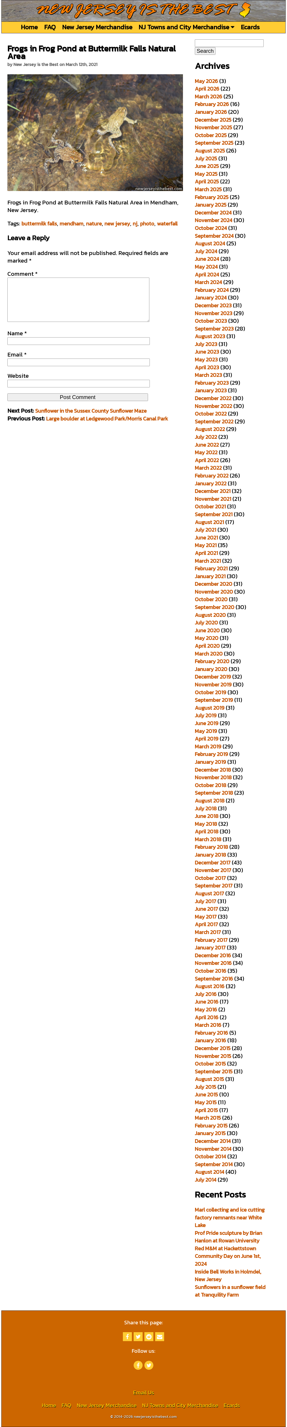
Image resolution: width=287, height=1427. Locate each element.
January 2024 (211, 298)
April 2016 (206, 1017)
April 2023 (207, 367)
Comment (22, 274)
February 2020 (212, 661)
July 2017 (205, 901)
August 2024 (210, 243)
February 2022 (211, 476)
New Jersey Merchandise (97, 27)
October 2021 (210, 506)
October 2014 (210, 1156)
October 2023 (211, 321)
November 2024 (213, 220)
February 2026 (212, 104)
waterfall (167, 223)
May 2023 (206, 359)
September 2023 (214, 329)
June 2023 (207, 352)
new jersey (117, 223)
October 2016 (210, 971)
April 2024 (207, 274)
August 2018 (209, 801)
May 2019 (206, 731)
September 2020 (214, 607)
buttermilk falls (39, 223)
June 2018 (206, 816)
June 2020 (207, 630)
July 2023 (206, 344)
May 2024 (206, 267)
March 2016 (208, 1025)
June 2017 (206, 909)
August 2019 (209, 708)
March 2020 (209, 654)
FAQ (50, 27)
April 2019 (206, 739)
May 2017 (206, 917)
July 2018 (206, 808)
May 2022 (206, 452)
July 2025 (206, 158)
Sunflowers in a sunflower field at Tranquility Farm (230, 1291)
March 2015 (208, 1118)
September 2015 (214, 1071)
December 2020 (213, 584)
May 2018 (206, 824)
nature (94, 223)
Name (17, 342)
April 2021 (206, 553)
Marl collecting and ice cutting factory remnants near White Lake (230, 1217)
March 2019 (208, 746)
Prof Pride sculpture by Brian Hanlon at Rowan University (228, 1237)
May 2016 (206, 1009)
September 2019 (214, 700)
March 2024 (208, 282)
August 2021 (209, 522)
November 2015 (213, 1056)
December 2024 (213, 213)
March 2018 (208, 839)
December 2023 (213, 305)
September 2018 (214, 793)
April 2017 (206, 924)
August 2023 (210, 336)
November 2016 (213, 963)
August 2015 (209, 1079)
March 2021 (208, 561)
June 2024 (207, 259)
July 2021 (205, 530)
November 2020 (214, 592)
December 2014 (213, 1141)
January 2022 (210, 483)
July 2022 (206, 437)
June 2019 (206, 723)
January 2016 (210, 1040)
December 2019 (213, 677)
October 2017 (210, 878)
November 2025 (213, 127)
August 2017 (209, 893)
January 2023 (211, 390)
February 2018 (211, 847)
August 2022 (210, 429)
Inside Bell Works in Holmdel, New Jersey (228, 1275)
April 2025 (207, 181)
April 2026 (207, 89)
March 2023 (208, 375)
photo (147, 223)
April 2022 (207, 460)
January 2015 (210, 1133)
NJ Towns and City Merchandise (186, 27)
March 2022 (208, 468)
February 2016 (211, 1033)
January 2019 (210, 762)
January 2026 (211, 112)
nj (135, 223)
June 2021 (206, 537)
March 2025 (208, 189)
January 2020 (211, 669)
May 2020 (206, 638)
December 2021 (212, 491)
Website (18, 385)
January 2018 (210, 855)
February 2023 (212, 383)
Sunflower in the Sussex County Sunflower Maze (91, 420)
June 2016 (206, 1002)
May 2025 (206, 174)
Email (17, 363)
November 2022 (213, 406)
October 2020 (211, 599)
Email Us (143, 1392)
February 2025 (211, 197)
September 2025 (214, 143)
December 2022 (213, 398)
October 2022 (211, 414)
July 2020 (206, 622)
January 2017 (210, 947)
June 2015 (206, 1094)
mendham (71, 223)
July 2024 (206, 251)
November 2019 (213, 684)
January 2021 (210, 576)
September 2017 (214, 886)
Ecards (250, 27)
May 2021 (206, 545)
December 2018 (213, 770)
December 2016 (213, 955)
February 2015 (211, 1126)
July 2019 (206, 715)
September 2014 (214, 1164)
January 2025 (210, 205)
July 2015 (205, 1087)
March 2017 (208, 932)
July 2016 (206, 994)
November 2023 (213, 313)
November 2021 (213, 499)
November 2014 (213, 1149)
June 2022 (207, 445)
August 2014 (209, 1172)
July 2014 (205, 1180)
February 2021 (211, 568)
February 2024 (212, 290)
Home (29, 27)
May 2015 (206, 1102)
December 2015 (212, 1048)
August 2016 (209, 986)
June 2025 (207, 166)
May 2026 (206, 81)
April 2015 (206, 1110)
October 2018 (210, 785)
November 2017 (213, 870)
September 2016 (214, 979)
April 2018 (206, 831)
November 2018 (213, 777)
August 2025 (210, 151)
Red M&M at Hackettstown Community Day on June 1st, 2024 (228, 1256)
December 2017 (212, 862)
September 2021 (214, 514)
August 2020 (210, 615)
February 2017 (211, 940)
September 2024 (214, 236)
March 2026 (208, 96)
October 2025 (211, 135)
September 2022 (214, 421)
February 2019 (211, 754)
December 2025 (213, 120)
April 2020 (207, 646)
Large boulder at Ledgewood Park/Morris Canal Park (107, 427)
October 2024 (211, 228)
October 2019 (210, 692)
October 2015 (210, 1064)
